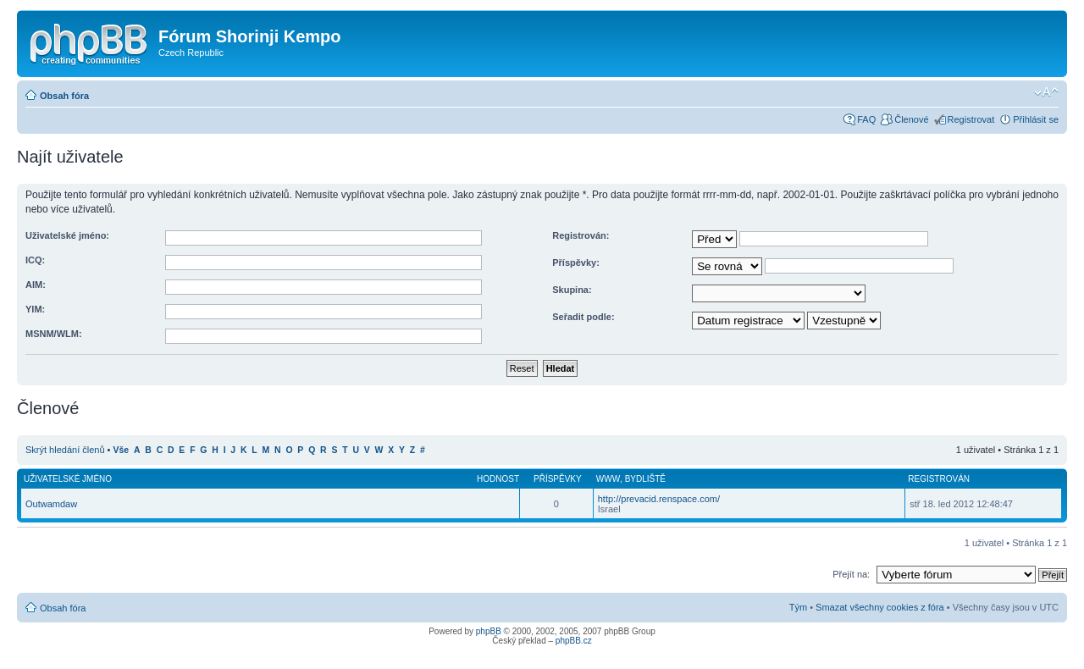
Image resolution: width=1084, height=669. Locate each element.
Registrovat (971, 119)
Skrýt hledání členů (65, 450)
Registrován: (580, 235)
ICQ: (35, 260)
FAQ (866, 119)
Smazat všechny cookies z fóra (880, 607)
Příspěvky (558, 479)
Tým (798, 607)
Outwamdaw (51, 504)
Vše (121, 450)
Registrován (939, 479)
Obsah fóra (64, 96)
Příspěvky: (576, 262)
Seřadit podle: (583, 317)
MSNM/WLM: (53, 334)
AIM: (35, 284)
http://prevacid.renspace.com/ (659, 499)
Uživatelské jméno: (67, 235)
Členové (911, 119)
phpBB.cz (574, 640)
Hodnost (498, 479)
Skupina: (571, 290)
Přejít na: (851, 574)
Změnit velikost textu (1046, 92)
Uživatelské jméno (68, 479)
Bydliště (645, 479)
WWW (608, 479)
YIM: (35, 309)
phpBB (488, 631)
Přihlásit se (1036, 119)
